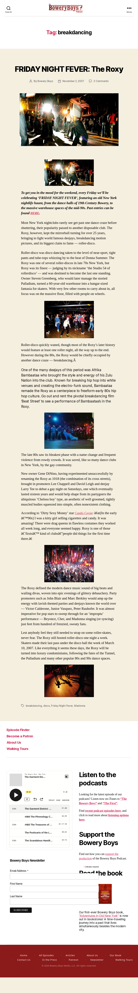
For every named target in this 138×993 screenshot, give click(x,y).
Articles (70, 970)
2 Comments (102, 97)
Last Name (16, 911)
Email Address (19, 886)
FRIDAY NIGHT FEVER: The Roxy (69, 77)
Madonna (80, 721)
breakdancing (34, 721)
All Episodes (46, 970)
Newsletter (96, 975)
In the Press (49, 975)
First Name (16, 899)
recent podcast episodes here (103, 826)
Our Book (115, 970)
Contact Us (23, 975)
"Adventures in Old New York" (99, 931)
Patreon (73, 975)
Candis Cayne (84, 529)
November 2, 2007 (73, 97)
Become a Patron (22, 751)
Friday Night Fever (63, 721)
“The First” (110, 819)
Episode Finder (20, 745)
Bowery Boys (44, 97)
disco (47, 721)
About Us (15, 757)
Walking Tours (20, 764)
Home (23, 970)
